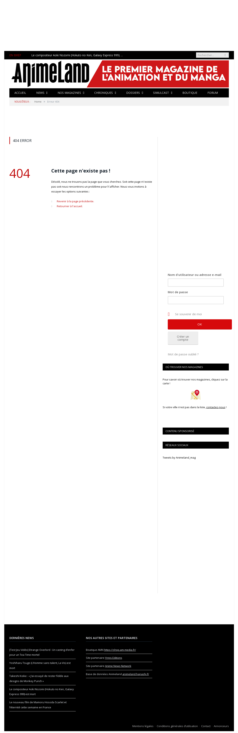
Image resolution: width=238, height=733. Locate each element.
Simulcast (161, 93)
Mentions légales (143, 726)
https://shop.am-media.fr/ (120, 650)
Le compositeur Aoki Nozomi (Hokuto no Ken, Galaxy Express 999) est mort (78, 55)
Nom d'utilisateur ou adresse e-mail (194, 275)
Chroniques (103, 93)
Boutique (189, 93)
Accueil (20, 93)
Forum (212, 93)
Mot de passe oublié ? (183, 354)
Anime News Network (118, 666)
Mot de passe (178, 292)
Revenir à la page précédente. (75, 201)
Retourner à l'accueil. (70, 206)
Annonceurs (221, 726)
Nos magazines (69, 93)
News (40, 93)
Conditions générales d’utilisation (177, 726)
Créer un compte (183, 338)
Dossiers (133, 93)
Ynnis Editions (113, 658)
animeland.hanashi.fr (135, 674)
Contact (206, 726)
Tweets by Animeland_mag (179, 457)
